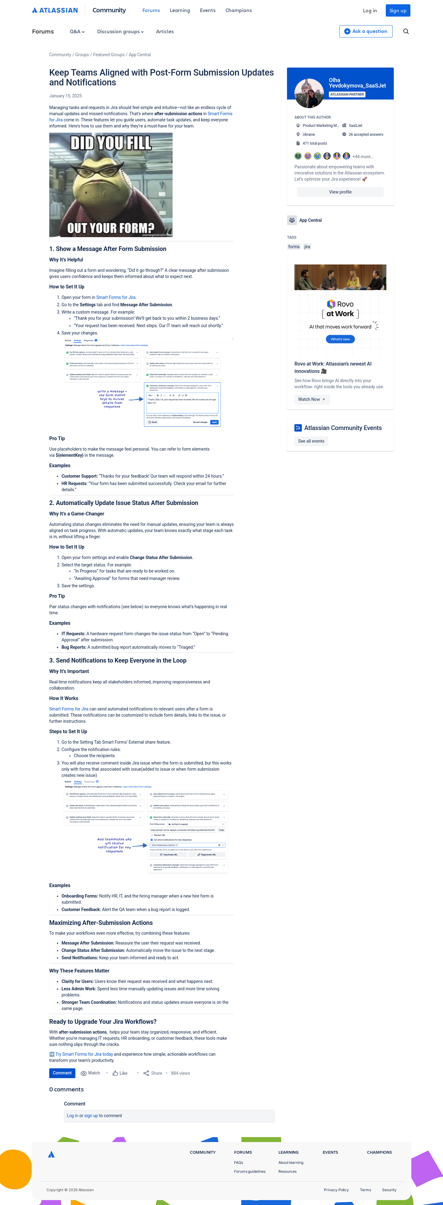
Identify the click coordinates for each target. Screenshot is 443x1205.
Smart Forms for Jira (115, 297)
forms (294, 246)
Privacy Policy (336, 1189)
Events (208, 10)
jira (307, 246)
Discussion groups (120, 31)
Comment (62, 1072)
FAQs (238, 1162)
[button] (111, 185)
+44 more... (363, 156)
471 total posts (315, 143)
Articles (165, 31)
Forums (151, 10)
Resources (287, 1171)
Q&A (77, 31)
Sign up (398, 10)
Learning (180, 10)
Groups (82, 54)
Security (389, 1189)
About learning (290, 1162)
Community (109, 9)
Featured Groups (109, 54)
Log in (370, 10)
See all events (311, 441)
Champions (238, 10)
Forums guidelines (249, 1171)
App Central (140, 54)
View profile (340, 192)
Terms (365, 1189)
